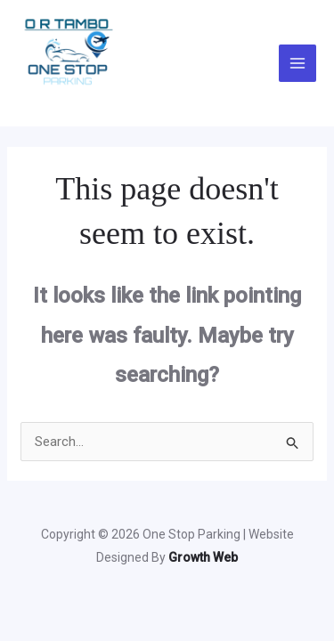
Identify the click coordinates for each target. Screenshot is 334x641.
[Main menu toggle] (298, 64)
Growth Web (203, 557)
